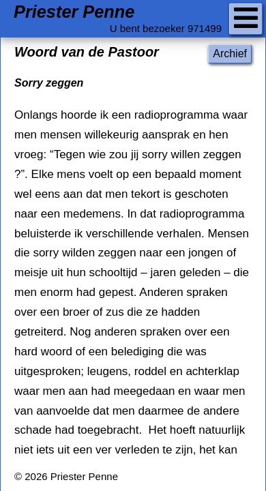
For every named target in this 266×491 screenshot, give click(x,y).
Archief (230, 53)
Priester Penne (74, 11)
